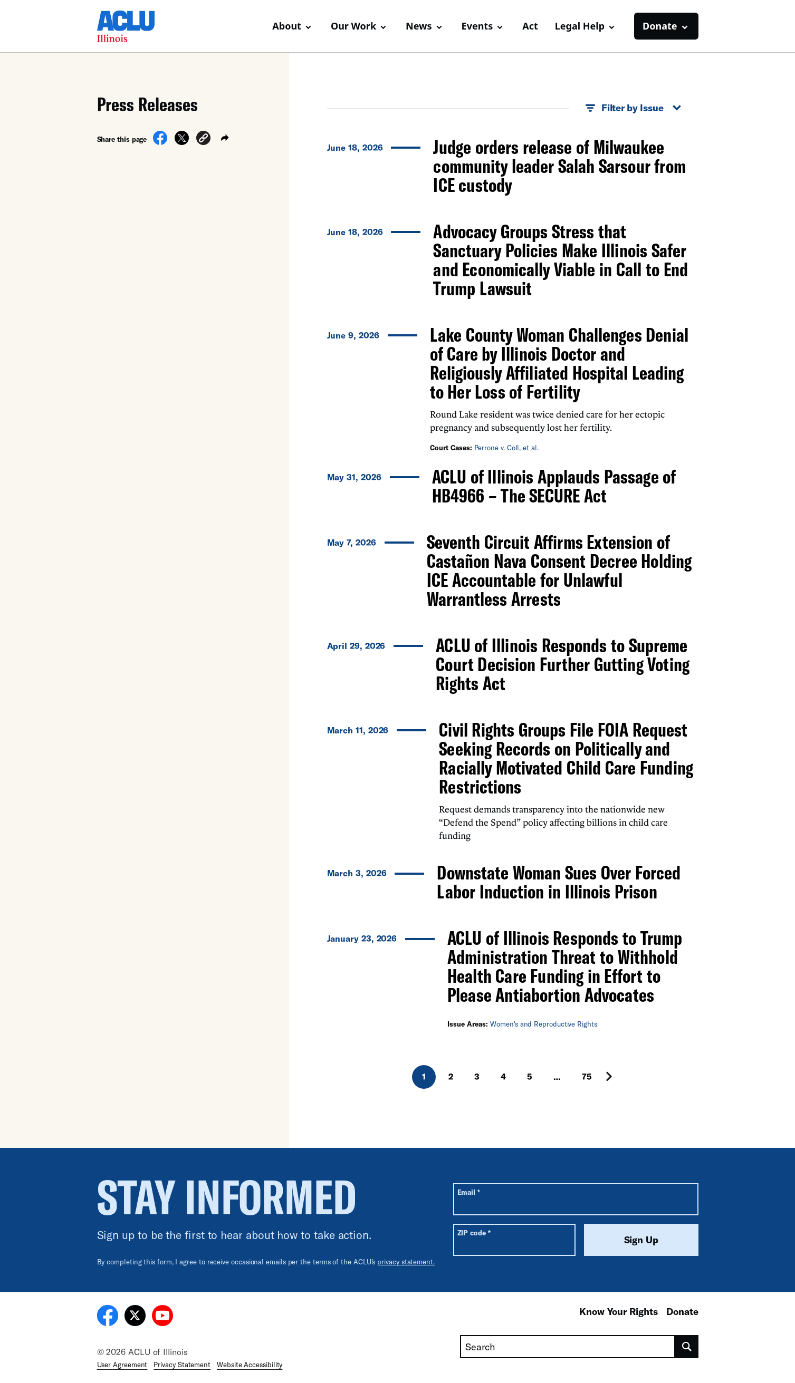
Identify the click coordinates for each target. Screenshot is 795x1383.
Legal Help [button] (580, 26)
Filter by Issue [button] (634, 108)
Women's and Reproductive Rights (543, 1024)
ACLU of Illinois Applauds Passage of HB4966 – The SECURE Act (554, 486)
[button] (203, 139)
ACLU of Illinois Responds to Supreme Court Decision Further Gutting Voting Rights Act (562, 664)
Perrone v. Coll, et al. (506, 447)
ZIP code (474, 1232)
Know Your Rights (618, 1311)
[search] (686, 1346)
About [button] (286, 26)
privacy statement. (406, 1262)
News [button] (419, 26)
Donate (682, 1311)
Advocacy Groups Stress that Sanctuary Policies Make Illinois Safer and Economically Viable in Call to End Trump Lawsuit (560, 259)
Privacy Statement (182, 1364)
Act (530, 26)
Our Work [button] (353, 26)
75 (587, 1076)
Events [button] (477, 26)
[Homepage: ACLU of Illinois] (134, 26)
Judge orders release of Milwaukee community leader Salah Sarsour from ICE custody (559, 166)
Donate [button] (660, 26)
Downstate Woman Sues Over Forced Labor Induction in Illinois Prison (559, 881)
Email (468, 1191)
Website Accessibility (249, 1364)
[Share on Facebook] (160, 142)
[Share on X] (182, 142)
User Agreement (122, 1364)
